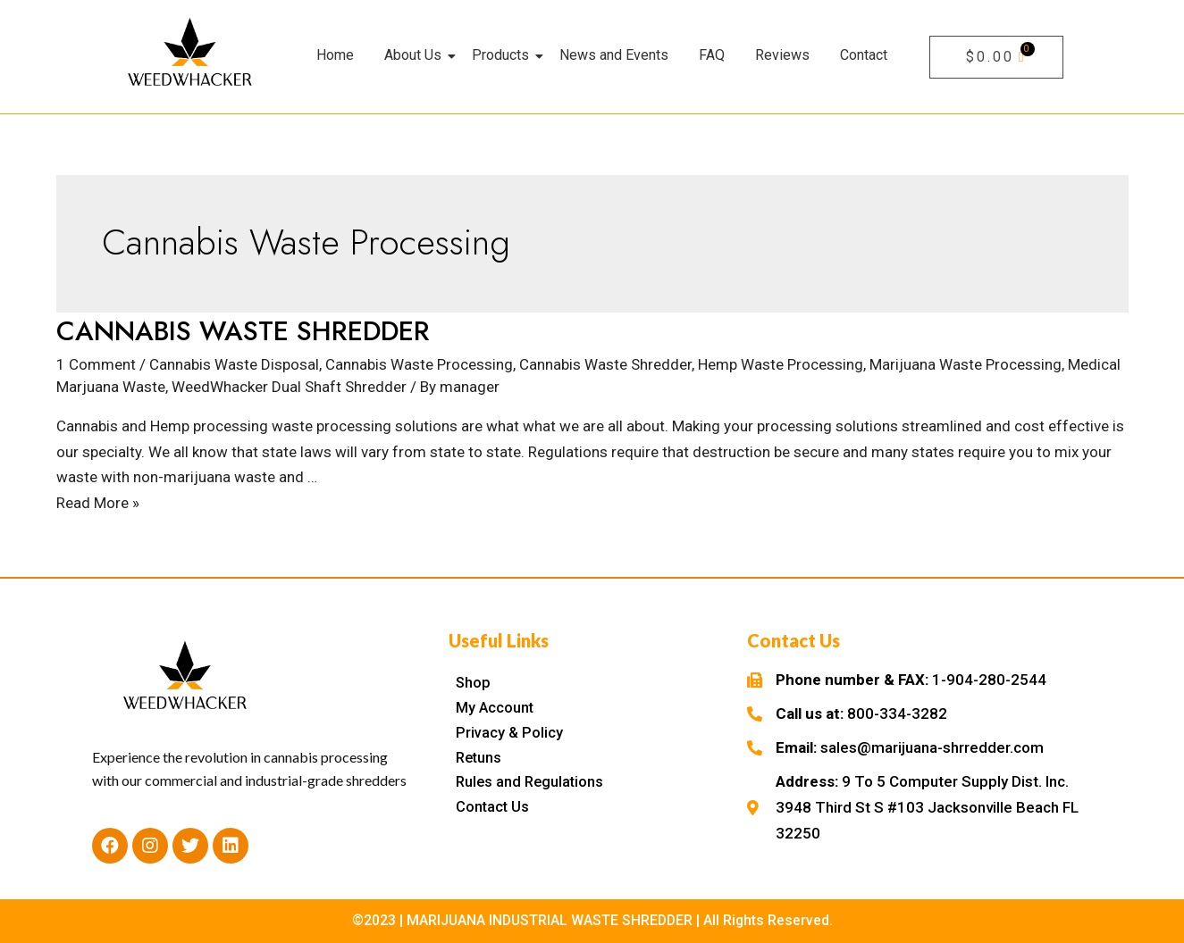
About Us (416, 54)
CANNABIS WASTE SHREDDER (243, 331)
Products (503, 54)
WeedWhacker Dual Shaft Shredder (289, 387)
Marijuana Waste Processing (965, 364)
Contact (863, 54)
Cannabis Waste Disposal (234, 364)
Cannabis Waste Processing (419, 364)
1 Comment (96, 364)
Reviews (782, 54)
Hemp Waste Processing (780, 364)
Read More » (97, 503)
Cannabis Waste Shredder (605, 364)
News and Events (613, 54)
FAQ (712, 54)
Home (335, 54)
